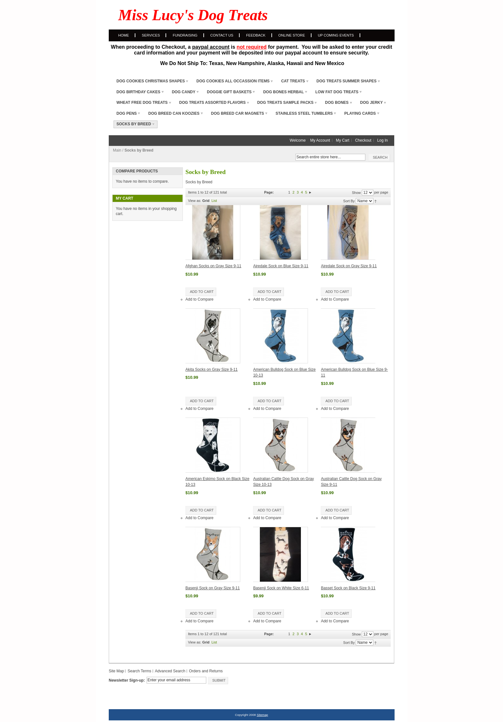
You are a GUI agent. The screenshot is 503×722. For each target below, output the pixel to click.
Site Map (116, 671)
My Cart (342, 140)
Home (123, 35)
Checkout (363, 140)
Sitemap (262, 715)
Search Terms (139, 671)
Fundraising (185, 35)
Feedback (255, 35)
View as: (194, 201)
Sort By (349, 201)
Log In (382, 140)
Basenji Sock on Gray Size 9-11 (212, 588)
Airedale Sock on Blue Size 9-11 (280, 266)
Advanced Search (170, 671)
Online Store (291, 35)
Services (151, 35)
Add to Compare (199, 299)
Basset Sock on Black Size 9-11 (348, 588)
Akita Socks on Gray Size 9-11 (211, 369)
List (214, 201)
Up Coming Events (336, 35)
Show (356, 193)
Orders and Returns (206, 671)
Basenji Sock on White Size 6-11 (281, 588)
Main (117, 150)
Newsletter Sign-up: (127, 680)
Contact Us (222, 35)
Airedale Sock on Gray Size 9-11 (349, 266)
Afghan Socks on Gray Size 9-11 (213, 266)
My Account (320, 140)
